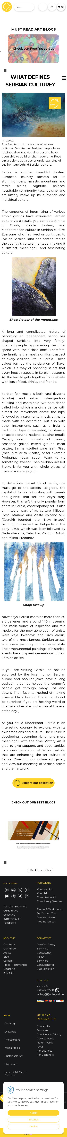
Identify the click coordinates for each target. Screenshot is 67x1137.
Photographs (12, 1039)
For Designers (45, 1054)
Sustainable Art (14, 1055)
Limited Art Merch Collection (16, 1074)
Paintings (10, 1023)
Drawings (10, 1031)
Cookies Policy (45, 1038)
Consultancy (44, 952)
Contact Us (43, 1026)
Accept (33, 1113)
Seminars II (43, 960)
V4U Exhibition (45, 968)
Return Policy (45, 1042)
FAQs (40, 1046)
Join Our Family (46, 944)
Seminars (42, 948)
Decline (34, 1126)
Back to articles (40, 870)
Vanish (41, 956)
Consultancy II (45, 964)
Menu (19, 7)
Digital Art (11, 1064)
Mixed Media (12, 1047)
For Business (45, 1050)
